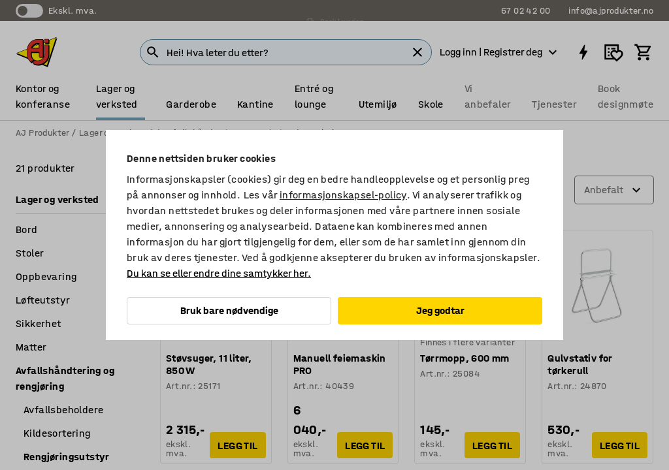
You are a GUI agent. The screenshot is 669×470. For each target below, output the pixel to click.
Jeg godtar (440, 310)
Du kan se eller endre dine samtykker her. (219, 273)
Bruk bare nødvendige (229, 310)
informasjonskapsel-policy (343, 195)
